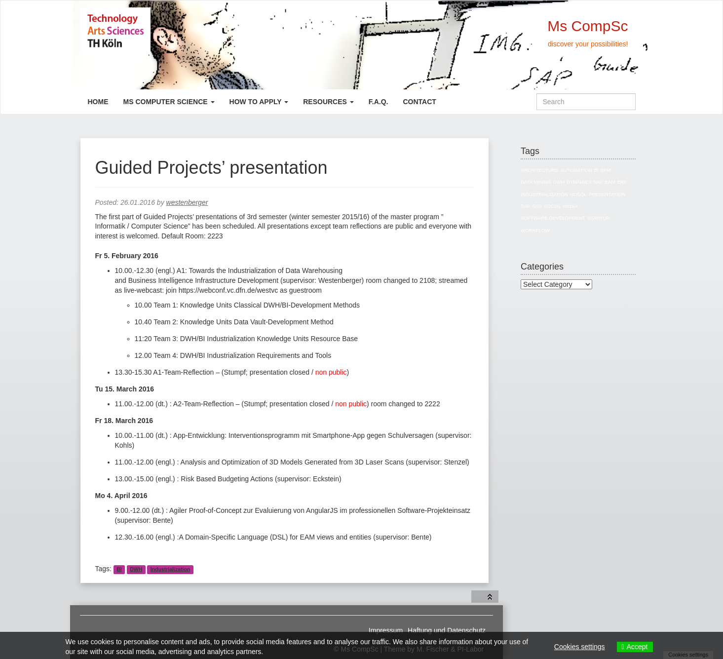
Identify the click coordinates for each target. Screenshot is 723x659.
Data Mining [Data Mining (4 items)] (536, 182)
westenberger (187, 202)
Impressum (386, 630)
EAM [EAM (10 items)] (610, 182)
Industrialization (170, 569)
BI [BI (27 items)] (596, 170)
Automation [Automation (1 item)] (576, 170)
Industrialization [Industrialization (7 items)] (544, 194)
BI (119, 569)
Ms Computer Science (169, 102)
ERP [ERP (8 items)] (622, 182)
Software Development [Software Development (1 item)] (553, 218)
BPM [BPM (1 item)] (605, 170)
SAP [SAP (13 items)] (526, 206)
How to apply (259, 102)
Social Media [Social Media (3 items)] (561, 206)
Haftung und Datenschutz (447, 630)
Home (98, 102)
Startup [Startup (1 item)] (598, 218)
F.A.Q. (378, 102)
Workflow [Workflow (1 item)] (535, 230)
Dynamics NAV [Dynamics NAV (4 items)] (585, 182)
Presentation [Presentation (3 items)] (607, 194)
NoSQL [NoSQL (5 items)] (578, 194)
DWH (136, 569)
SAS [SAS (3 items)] (537, 206)
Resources (328, 102)
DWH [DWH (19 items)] (559, 182)
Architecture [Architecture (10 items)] (539, 170)
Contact (419, 102)
